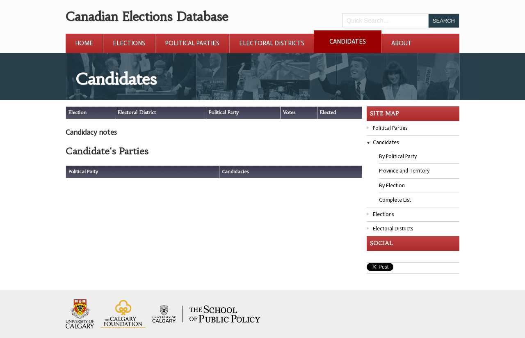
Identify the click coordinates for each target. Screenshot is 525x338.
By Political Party (398, 156)
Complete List (395, 200)
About (401, 43)
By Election (392, 185)
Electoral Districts (271, 43)
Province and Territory (404, 171)
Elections (129, 43)
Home (84, 43)
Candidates (347, 41)
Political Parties (192, 43)
